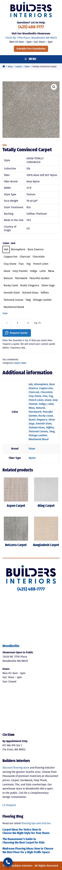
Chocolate (46, 392)
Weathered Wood (38, 439)
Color (6, 243)
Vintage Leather (38, 435)
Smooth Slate (44, 423)
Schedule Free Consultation (31, 48)
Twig (52, 431)
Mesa (32, 407)
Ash (31, 384)
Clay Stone (35, 396)
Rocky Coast (45, 415)
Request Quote (19, 332)
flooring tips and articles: (36, 823)
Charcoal (34, 392)
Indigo (42, 403)
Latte (50, 403)
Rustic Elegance (38, 419)
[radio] (6, 249)
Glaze (48, 400)
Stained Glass (36, 427)
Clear (5, 313)
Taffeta (50, 427)
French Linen (36, 400)
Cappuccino (46, 388)
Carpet (18, 66)
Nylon (32, 457)
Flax (44, 396)
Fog (51, 396)
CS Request (9, 805)
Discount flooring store (15, 767)
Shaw (27, 66)
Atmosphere (41, 384)
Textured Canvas (38, 431)
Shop (10, 66)
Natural (40, 407)
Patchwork (35, 411)
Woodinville (10, 646)
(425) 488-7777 (31, 27)
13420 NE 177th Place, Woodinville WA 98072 (31, 37)
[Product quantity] (17, 323)
